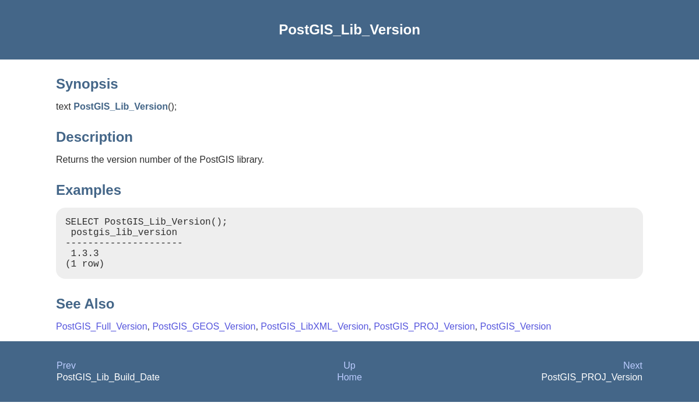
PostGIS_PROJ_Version (424, 338)
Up (349, 377)
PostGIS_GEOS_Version (203, 338)
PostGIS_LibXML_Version (314, 338)
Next (632, 377)
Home (349, 389)
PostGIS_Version (516, 338)
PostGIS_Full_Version (101, 338)
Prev (66, 377)
